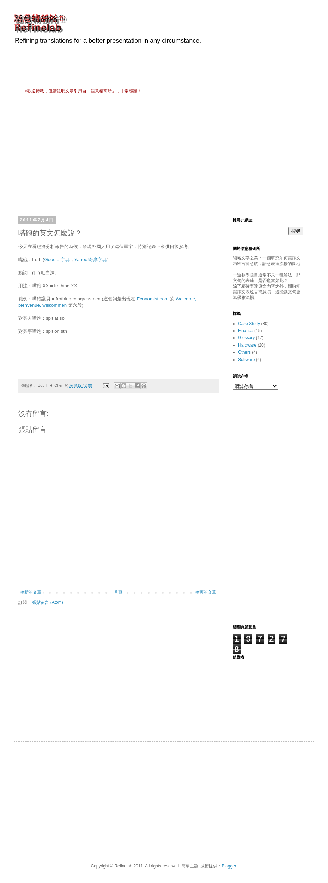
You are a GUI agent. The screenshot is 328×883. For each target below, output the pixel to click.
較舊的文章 (205, 592)
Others (244, 352)
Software (246, 359)
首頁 (118, 592)
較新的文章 (30, 592)
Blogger (228, 866)
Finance (245, 330)
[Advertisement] (107, 154)
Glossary (246, 337)
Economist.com (153, 298)
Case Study (249, 323)
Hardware (247, 345)
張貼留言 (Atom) (47, 602)
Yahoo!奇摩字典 (90, 259)
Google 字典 (56, 259)
